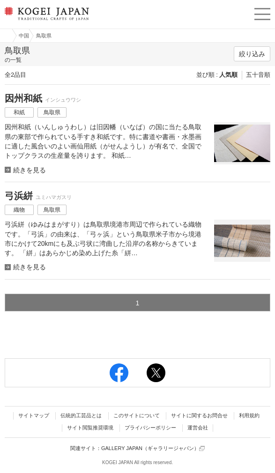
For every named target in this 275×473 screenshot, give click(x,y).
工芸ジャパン (5, 35)
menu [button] (262, 12)
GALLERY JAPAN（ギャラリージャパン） (153, 448)
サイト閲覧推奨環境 (90, 427)
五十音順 (258, 74)
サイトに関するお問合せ (199, 415)
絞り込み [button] (252, 54)
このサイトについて (136, 415)
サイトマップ (33, 415)
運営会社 (197, 427)
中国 (24, 35)
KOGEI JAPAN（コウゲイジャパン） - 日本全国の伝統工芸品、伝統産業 (46, 21)
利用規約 (249, 415)
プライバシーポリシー (150, 427)
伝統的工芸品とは (81, 415)
